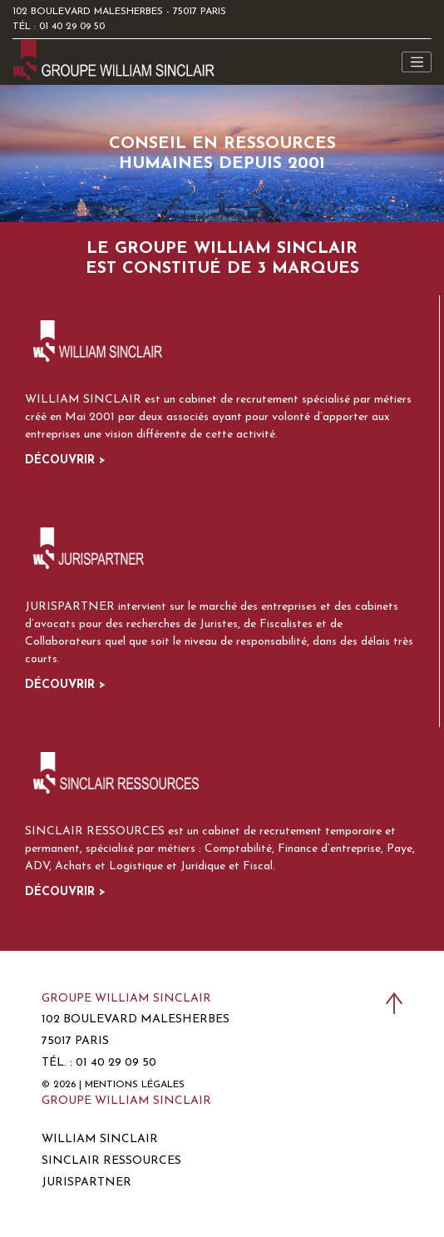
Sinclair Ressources (111, 1161)
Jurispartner (86, 1182)
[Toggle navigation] (417, 62)
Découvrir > (65, 460)
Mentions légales (135, 1085)
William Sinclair (100, 1139)
